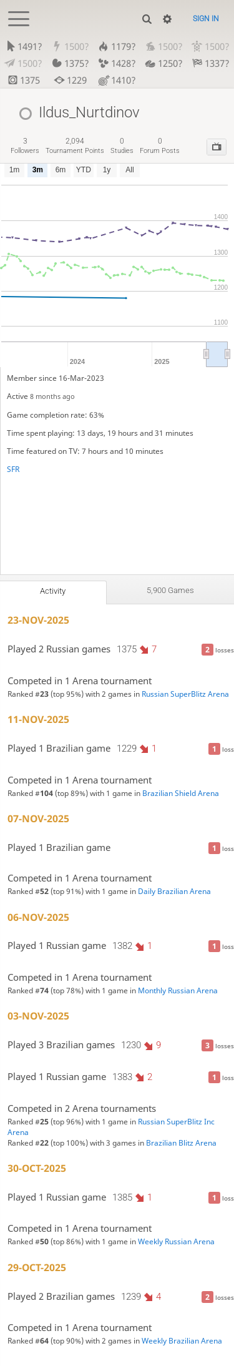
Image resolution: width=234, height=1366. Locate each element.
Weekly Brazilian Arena (182, 1340)
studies (122, 146)
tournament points (75, 146)
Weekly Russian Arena (176, 1241)
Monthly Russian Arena (178, 990)
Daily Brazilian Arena (174, 891)
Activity (53, 591)
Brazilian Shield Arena (180, 793)
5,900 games (170, 590)
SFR (13, 469)
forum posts (160, 146)
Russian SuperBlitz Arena (185, 694)
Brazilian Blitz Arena (181, 1143)
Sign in (206, 18)
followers (25, 146)
